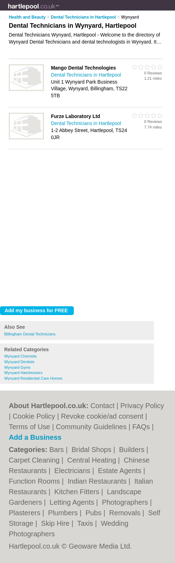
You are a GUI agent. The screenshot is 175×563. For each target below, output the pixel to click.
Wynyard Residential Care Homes (33, 378)
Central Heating (92, 460)
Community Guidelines (91, 427)
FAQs (141, 427)
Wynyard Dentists (19, 362)
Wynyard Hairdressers (23, 373)
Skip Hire (56, 523)
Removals (125, 513)
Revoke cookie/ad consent (102, 416)
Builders (133, 449)
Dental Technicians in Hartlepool (86, 75)
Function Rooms (35, 481)
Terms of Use (29, 427)
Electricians (73, 470)
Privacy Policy (142, 406)
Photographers (126, 502)
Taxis (86, 523)
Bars (57, 449)
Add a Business (35, 437)
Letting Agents (73, 502)
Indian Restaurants (97, 481)
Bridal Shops (92, 449)
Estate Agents (120, 470)
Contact (102, 406)
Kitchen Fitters (77, 492)
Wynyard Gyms (17, 367)
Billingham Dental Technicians (30, 334)
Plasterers (26, 513)
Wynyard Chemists (20, 356)
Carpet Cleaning (35, 460)
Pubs (94, 513)
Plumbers (64, 513)
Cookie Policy (34, 416)
